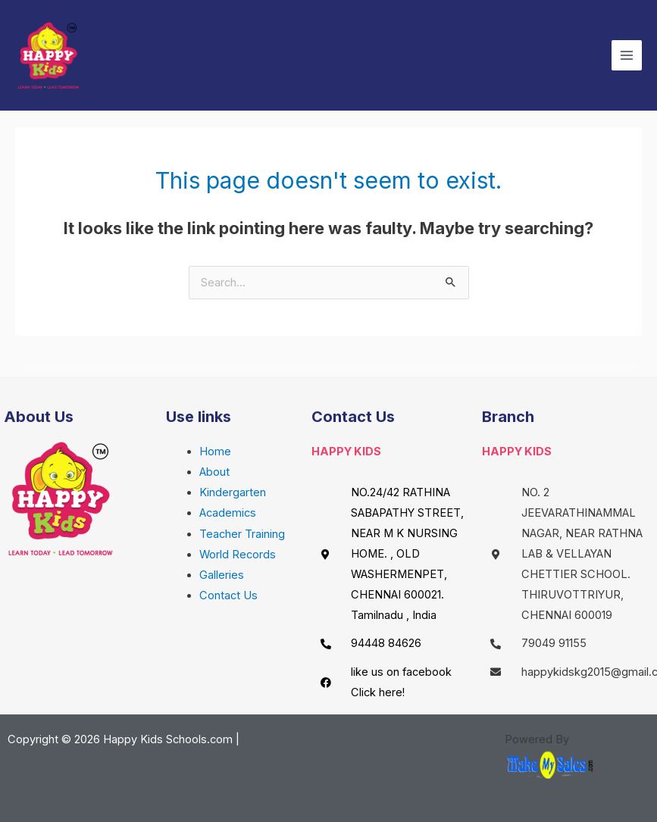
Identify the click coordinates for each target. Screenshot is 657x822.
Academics (227, 513)
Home (215, 451)
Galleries (221, 575)
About (214, 472)
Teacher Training (242, 534)
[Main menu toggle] (627, 55)
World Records (237, 554)
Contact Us (228, 595)
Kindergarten (232, 492)
